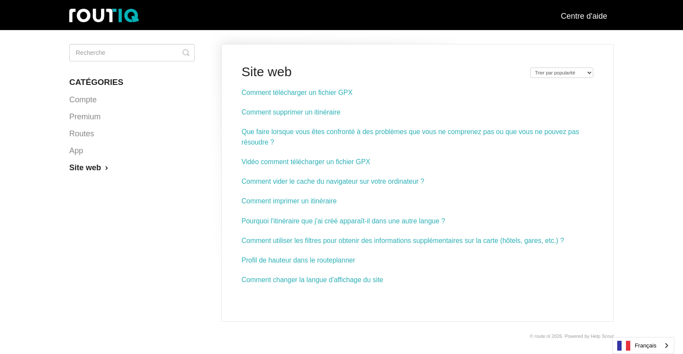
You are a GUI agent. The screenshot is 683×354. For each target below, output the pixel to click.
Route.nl (542, 336)
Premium (85, 116)
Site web (89, 167)
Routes (81, 133)
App (76, 150)
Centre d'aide (584, 16)
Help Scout (602, 336)
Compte (83, 99)
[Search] (132, 52)
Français (636, 346)
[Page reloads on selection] (561, 72)
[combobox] (643, 345)
